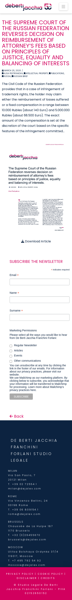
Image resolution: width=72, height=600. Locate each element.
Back (17, 416)
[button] (63, 6)
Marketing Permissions (23, 330)
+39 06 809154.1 (25, 509)
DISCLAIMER (27, 578)
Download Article (36, 241)
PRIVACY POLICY (20, 573)
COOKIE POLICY (50, 573)
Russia (6, 76)
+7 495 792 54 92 (26, 560)
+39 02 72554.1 (24, 484)
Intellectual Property (36, 73)
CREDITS (48, 578)
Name (14, 293)
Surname (16, 311)
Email (14, 275)
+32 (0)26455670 (26, 535)
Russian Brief (20, 76)
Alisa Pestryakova (12, 73)
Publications (56, 73)
